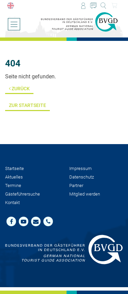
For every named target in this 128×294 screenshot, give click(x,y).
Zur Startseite (27, 105)
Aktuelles (14, 177)
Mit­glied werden (84, 194)
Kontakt (12, 202)
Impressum (80, 168)
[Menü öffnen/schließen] (14, 24)
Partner (76, 185)
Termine (13, 185)
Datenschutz (81, 177)
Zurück (19, 89)
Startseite (14, 168)
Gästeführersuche (22, 194)
